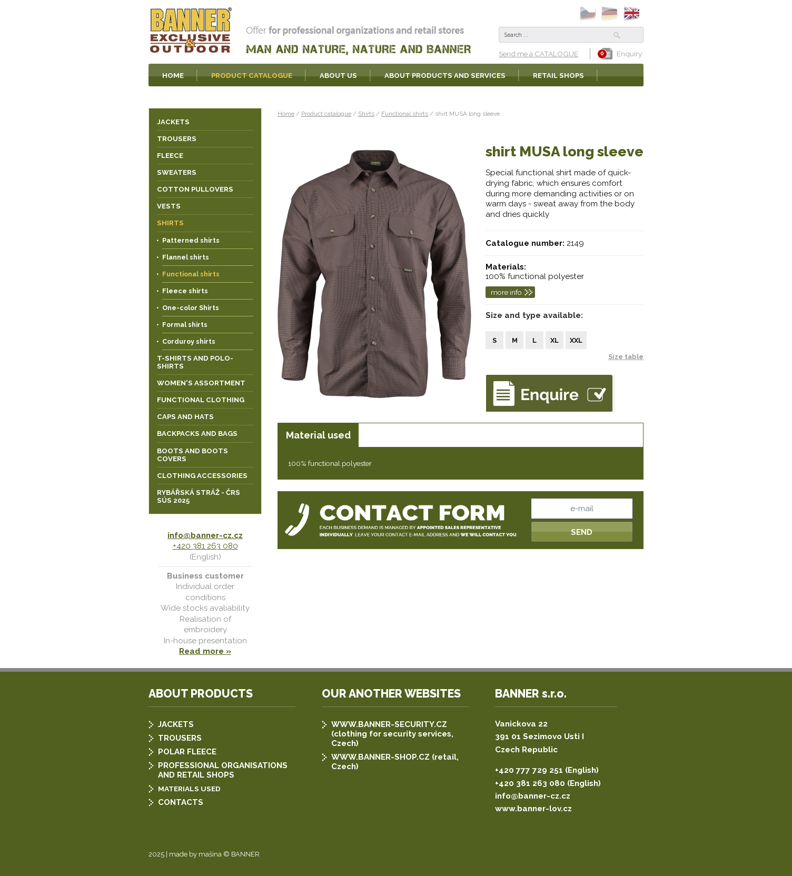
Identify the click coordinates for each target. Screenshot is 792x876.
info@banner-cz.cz (205, 535)
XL (554, 340)
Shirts (366, 113)
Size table (626, 357)
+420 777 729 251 (529, 770)
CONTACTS (180, 802)
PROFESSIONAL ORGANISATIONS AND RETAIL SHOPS (223, 770)
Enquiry (622, 53)
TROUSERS (180, 738)
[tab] (318, 435)
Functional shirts (404, 113)
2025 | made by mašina (185, 854)
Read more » (205, 651)
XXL (576, 340)
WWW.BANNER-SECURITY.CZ (389, 724)
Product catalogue (326, 113)
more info (506, 292)
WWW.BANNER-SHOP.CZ (380, 757)
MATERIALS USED (189, 788)
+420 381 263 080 (205, 546)
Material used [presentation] (318, 435)
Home (286, 113)
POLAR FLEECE (187, 751)
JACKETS (176, 724)
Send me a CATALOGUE (538, 53)
